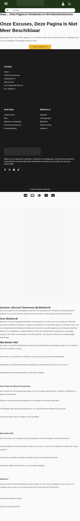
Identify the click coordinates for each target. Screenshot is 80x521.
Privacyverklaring (10, 128)
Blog (5, 118)
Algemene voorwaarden (12, 122)
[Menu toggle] (6, 3)
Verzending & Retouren (12, 125)
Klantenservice (9, 115)
